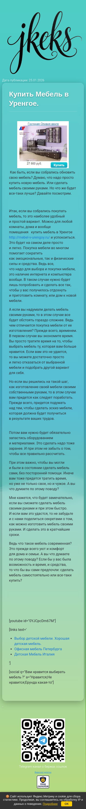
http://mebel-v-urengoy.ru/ (29, 237)
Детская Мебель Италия (34, 654)
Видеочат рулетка (43, 772)
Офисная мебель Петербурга (38, 649)
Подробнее (50, 803)
